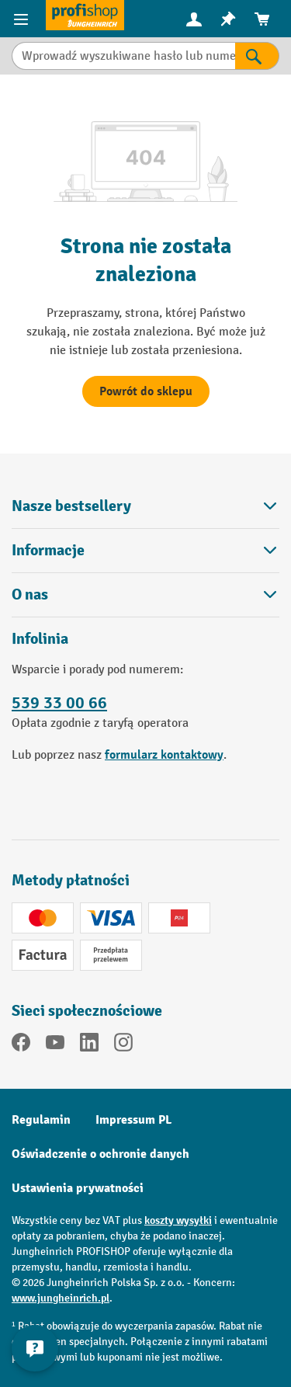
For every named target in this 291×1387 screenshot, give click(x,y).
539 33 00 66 (59, 703)
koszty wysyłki (178, 1220)
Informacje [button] (145, 550)
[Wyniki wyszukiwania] (257, 56)
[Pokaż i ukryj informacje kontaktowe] (35, 1348)
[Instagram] (123, 1045)
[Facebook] (21, 1045)
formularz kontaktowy (164, 755)
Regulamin (41, 1120)
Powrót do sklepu (145, 391)
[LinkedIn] (89, 1045)
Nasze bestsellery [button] (145, 506)
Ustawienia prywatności (78, 1188)
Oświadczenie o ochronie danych (100, 1154)
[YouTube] (55, 1045)
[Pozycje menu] (23, 18)
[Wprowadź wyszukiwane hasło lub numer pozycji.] (123, 56)
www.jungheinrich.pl (60, 1298)
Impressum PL (133, 1120)
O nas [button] (145, 594)
